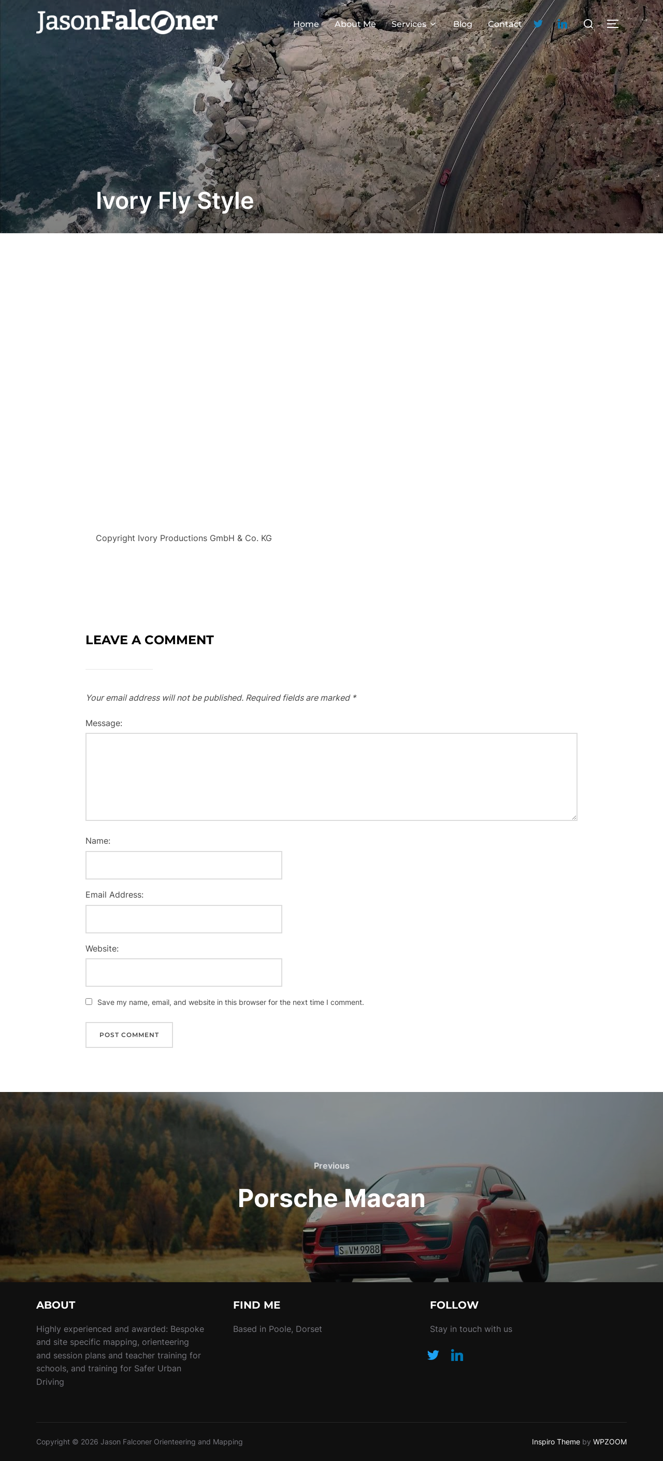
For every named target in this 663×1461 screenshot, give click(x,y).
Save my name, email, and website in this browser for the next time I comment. (230, 1002)
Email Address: (114, 894)
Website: (102, 948)
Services (415, 24)
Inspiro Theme (556, 1441)
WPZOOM (610, 1441)
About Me (355, 24)
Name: (97, 840)
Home (306, 24)
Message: (103, 723)
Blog (462, 24)
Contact (505, 24)
